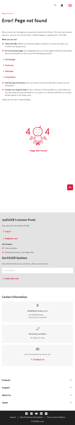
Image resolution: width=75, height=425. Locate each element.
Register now (10, 238)
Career (5, 403)
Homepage (9, 59)
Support (6, 388)
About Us (6, 395)
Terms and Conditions (56, 417)
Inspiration (9, 77)
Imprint (13, 417)
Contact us (37, 359)
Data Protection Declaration (31, 417)
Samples (8, 71)
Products (8, 65)
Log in (7, 231)
